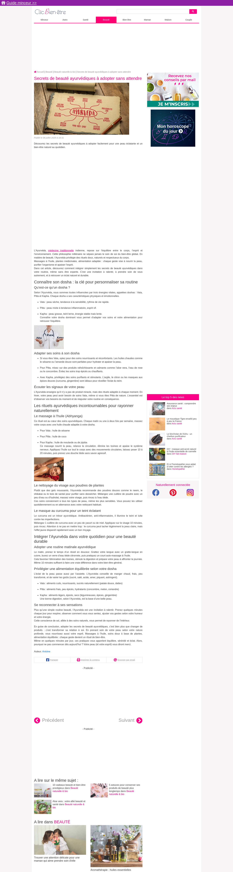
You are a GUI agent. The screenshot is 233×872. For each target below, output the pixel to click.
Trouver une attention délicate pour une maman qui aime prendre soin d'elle (60, 843)
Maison (168, 20)
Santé (85, 20)
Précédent (49, 720)
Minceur (44, 20)
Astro (65, 20)
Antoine (46, 651)
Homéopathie (178, 469)
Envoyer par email (126, 660)
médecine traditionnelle (61, 250)
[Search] (193, 11)
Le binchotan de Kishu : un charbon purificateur (179, 435)
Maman (147, 20)
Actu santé (177, 408)
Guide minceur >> (21, 3)
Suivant (131, 720)
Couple (188, 20)
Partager (54, 660)
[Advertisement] (116, 47)
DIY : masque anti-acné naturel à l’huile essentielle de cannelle (181, 450)
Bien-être (127, 20)
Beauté (106, 20)
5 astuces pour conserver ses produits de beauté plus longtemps (124, 788)
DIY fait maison (179, 454)
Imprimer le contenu (90, 660)
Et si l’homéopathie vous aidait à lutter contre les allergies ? (181, 465)
